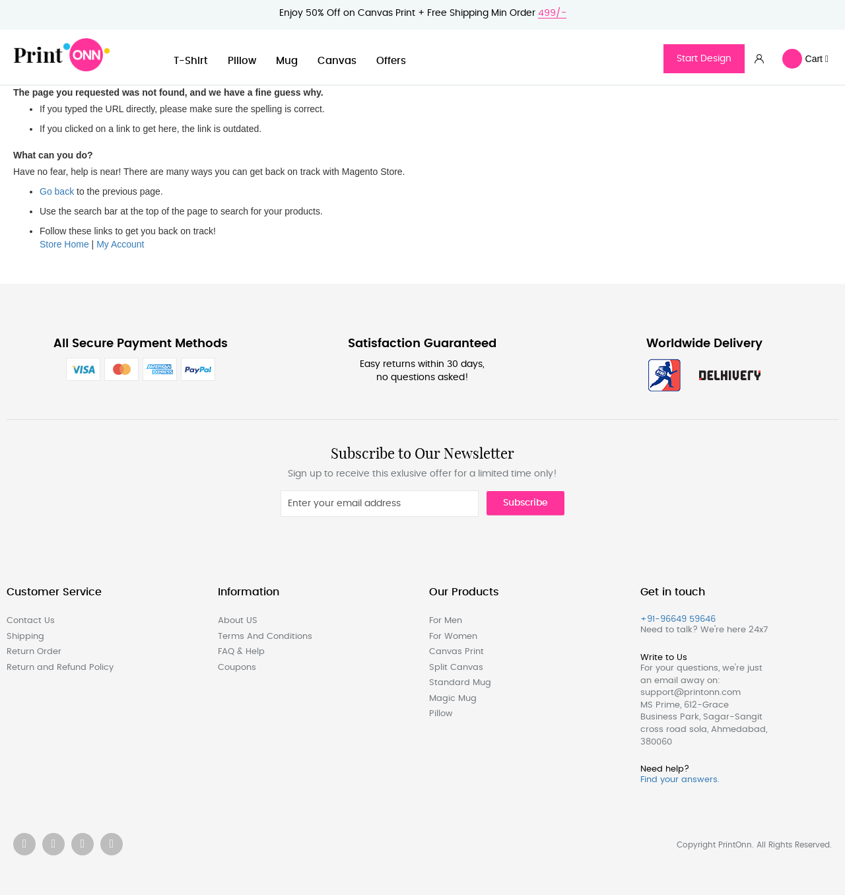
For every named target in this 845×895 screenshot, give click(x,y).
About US (237, 620)
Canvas (337, 61)
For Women (453, 636)
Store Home (64, 244)
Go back (57, 191)
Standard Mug (460, 683)
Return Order (34, 651)
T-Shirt (191, 61)
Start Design (704, 58)
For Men (445, 620)
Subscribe (525, 503)
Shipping (25, 636)
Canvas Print (456, 651)
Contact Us (31, 620)
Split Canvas (456, 667)
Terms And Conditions (265, 636)
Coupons (237, 667)
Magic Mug (453, 698)
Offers (391, 61)
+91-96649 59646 (678, 619)
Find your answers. (680, 780)
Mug (287, 61)
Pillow (242, 61)
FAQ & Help (241, 651)
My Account (120, 244)
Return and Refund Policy (60, 667)
